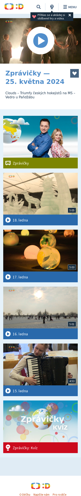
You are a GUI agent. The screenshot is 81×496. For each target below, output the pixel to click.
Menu (69, 7)
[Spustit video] (40, 41)
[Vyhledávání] (38, 7)
